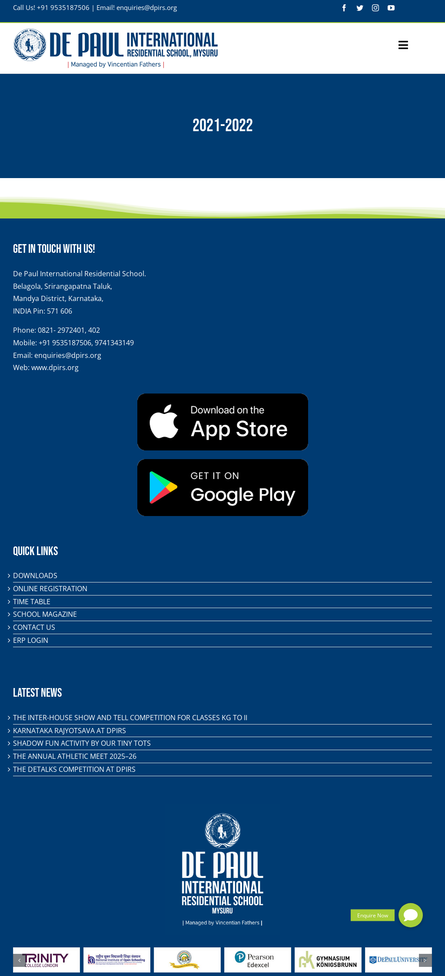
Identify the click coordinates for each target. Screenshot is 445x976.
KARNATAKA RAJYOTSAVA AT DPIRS (69, 730)
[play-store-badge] (222, 462)
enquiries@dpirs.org (146, 7)
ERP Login (30, 640)
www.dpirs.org (55, 367)
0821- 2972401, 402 (69, 330)
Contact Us (34, 627)
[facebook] (344, 7)
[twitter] (359, 7)
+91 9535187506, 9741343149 (86, 342)
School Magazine (45, 614)
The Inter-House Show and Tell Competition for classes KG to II (130, 717)
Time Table (31, 601)
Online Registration (50, 588)
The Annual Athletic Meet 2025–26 (74, 756)
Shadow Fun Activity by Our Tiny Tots (82, 743)
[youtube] (391, 7)
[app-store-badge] (222, 397)
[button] (411, 915)
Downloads (35, 575)
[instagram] (375, 7)
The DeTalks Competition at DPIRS (74, 769)
